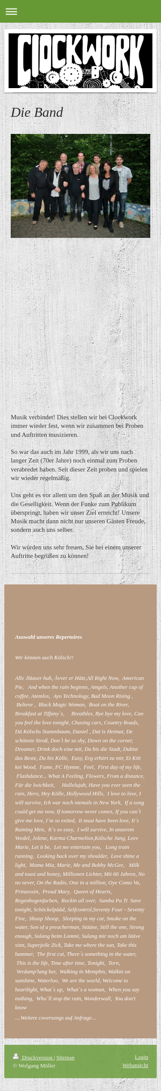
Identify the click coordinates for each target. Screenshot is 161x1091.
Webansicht (135, 1065)
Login (141, 1057)
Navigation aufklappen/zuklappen (80, 11)
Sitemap (65, 1057)
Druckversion (33, 1057)
